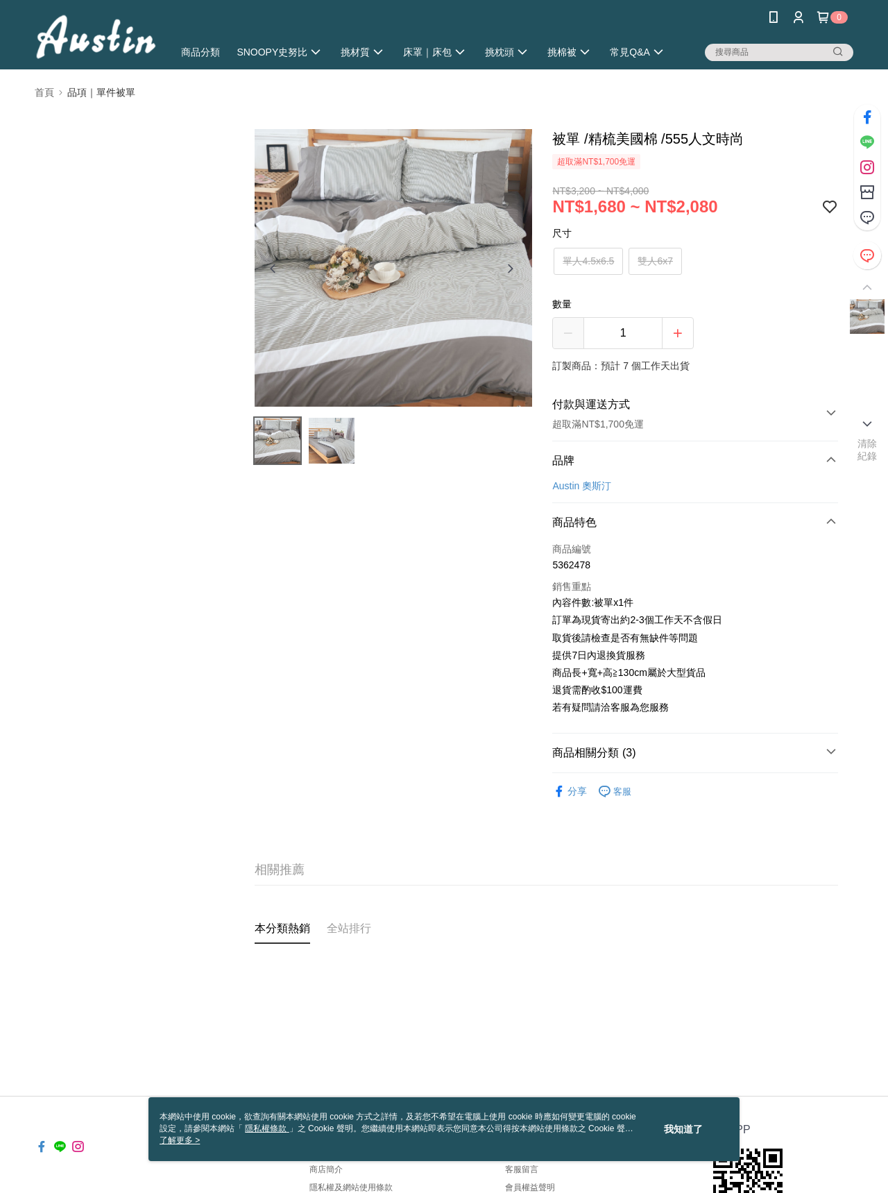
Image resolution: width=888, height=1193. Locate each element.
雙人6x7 (655, 260)
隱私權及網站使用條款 (351, 1187)
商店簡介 (326, 1169)
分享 (569, 791)
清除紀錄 (867, 450)
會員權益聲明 (530, 1187)
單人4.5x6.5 (588, 260)
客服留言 (521, 1169)
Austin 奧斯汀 (581, 485)
